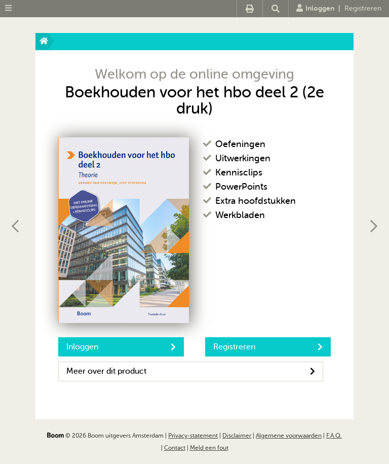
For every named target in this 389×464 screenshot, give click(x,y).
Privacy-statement (193, 435)
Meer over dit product (190, 371)
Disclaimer (236, 435)
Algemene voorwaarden (289, 435)
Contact (174, 447)
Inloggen (315, 8)
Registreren (362, 8)
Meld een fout (209, 447)
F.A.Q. (334, 435)
